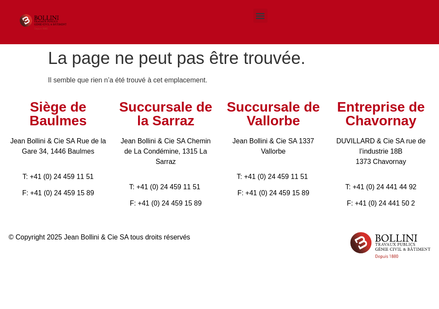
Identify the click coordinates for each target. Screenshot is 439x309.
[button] (260, 16)
